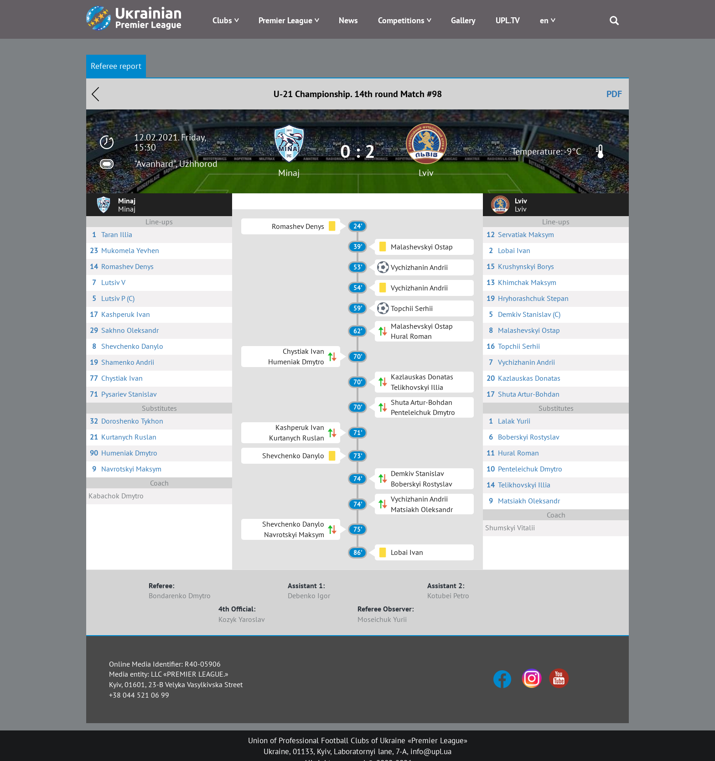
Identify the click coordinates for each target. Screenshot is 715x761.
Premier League (285, 20)
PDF (614, 94)
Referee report (116, 66)
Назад (95, 94)
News (348, 20)
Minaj (289, 173)
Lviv (426, 173)
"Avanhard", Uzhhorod (176, 164)
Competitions (401, 20)
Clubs (222, 20)
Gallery (463, 20)
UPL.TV (508, 20)
